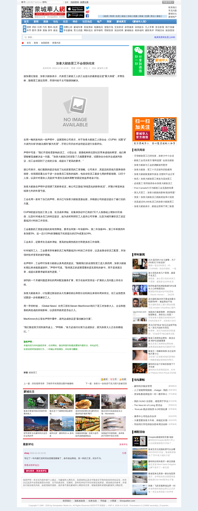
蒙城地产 (172, 17)
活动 (129, 16)
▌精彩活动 (138, 431)
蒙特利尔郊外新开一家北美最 (161, 461)
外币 (29, 30)
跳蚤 (45, 21)
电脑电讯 (98, 27)
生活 (65, 21)
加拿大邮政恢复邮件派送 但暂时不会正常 (154, 174)
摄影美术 (149, 30)
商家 (109, 21)
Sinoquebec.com (127, 501)
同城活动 (159, 30)
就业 (124, 16)
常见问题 (172, 10)
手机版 (103, 501)
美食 (141, 16)
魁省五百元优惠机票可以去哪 (161, 449)
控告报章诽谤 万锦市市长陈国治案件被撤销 (52, 383)
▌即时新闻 (138, 254)
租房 (106, 16)
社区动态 (87, 21)
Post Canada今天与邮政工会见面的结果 (154, 188)
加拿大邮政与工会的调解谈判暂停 (150, 165)
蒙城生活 (29, 391)
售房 (112, 16)
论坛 (55, 21)
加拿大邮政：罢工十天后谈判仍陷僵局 (153, 169)
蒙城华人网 (22, 43)
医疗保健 (169, 27)
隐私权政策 (80, 501)
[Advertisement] (132, 10)
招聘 (29, 27)
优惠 (135, 16)
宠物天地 (108, 27)
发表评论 (123, 444)
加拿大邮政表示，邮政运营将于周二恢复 (154, 206)
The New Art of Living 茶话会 (148, 405)
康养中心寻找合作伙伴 (145, 416)
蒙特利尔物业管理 (143, 386)
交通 (147, 16)
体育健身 (129, 27)
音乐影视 (159, 27)
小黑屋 (113, 501)
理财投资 (108, 30)
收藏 (124, 379)
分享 (115, 379)
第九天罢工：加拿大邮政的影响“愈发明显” (155, 192)
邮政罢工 (33, 372)
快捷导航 (167, 2)
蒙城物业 (129, 30)
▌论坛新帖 (138, 379)
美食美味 (88, 27)
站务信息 (93, 501)
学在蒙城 (67, 30)
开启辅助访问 (176, 2)
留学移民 (98, 30)
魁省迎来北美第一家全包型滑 (161, 473)
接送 (159, 16)
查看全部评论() (31, 465)
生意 (118, 16)
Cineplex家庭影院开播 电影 (160, 437)
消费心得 (67, 27)
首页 (26, 21)
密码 (44, 2)
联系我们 (172, 7)
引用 (124, 453)
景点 (153, 16)
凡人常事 (149, 27)
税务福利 (139, 30)
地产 (99, 21)
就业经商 (118, 30)
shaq (26, 453)
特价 (75, 21)
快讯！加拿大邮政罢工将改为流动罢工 (153, 178)
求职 (34, 27)
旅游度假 (169, 30)
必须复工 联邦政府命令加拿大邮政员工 (153, 183)
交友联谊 (118, 27)
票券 (39, 30)
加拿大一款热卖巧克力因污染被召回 (110, 383)
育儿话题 (78, 30)
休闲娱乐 (139, 27)
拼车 (50, 30)
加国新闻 (45, 43)
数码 (50, 27)
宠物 (45, 30)
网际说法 (88, 30)
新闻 (36, 21)
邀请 (106, 379)
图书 (34, 30)
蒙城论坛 (172, 13)
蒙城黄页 (121, 21)
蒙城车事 (78, 27)
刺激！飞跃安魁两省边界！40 (162, 485)
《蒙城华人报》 (139, 21)
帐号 (23, 2)
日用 (39, 27)
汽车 (45, 27)
